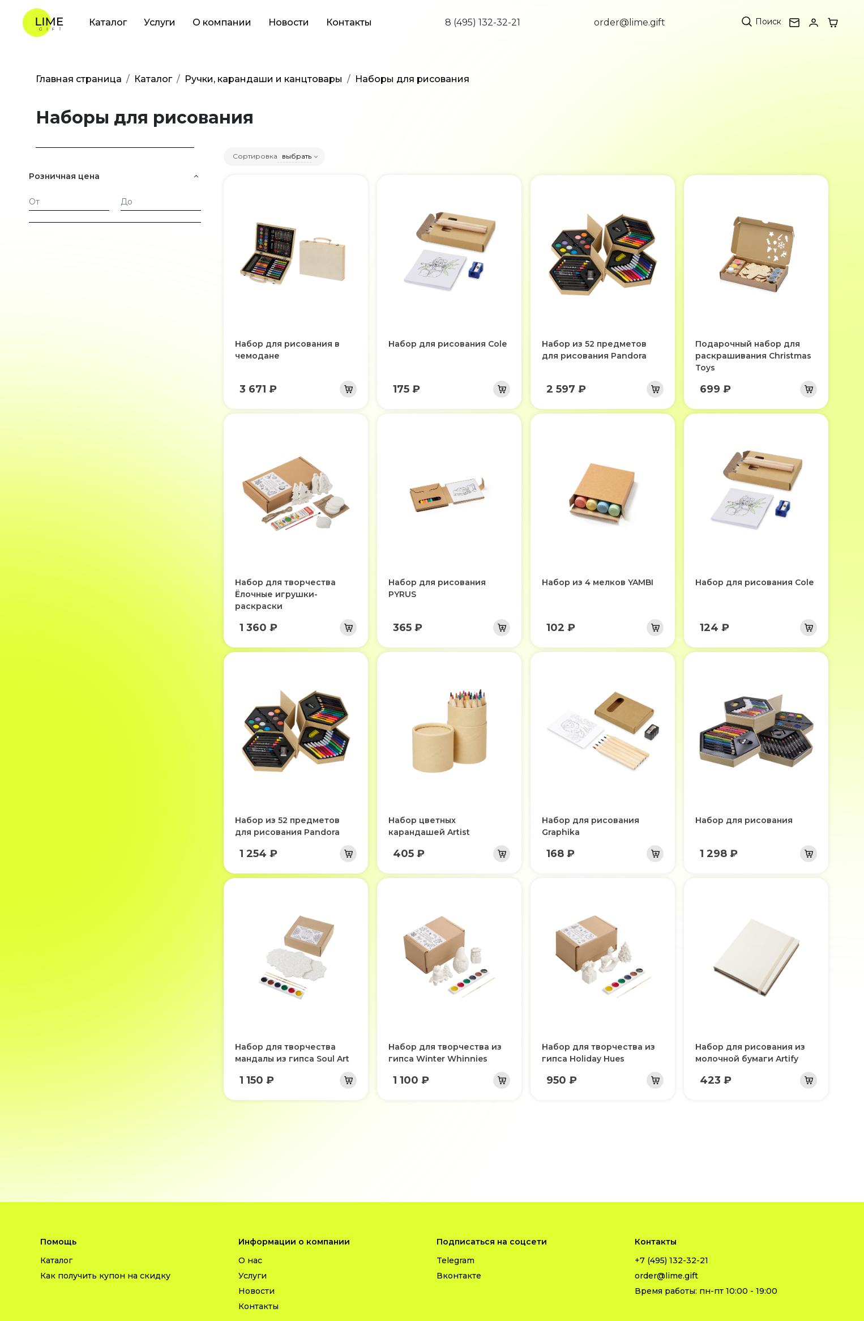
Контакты (349, 22)
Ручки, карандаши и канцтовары (264, 79)
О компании (222, 22)
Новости (288, 22)
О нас (250, 1260)
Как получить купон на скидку (105, 1276)
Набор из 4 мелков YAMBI (597, 582)
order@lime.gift (629, 22)
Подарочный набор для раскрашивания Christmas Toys (753, 356)
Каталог (108, 22)
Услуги (160, 22)
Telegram (455, 1260)
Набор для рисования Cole (447, 344)
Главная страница (79, 79)
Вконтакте (459, 1276)
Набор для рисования (744, 820)
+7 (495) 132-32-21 (671, 1260)
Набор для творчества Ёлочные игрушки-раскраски (285, 594)
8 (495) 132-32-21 (482, 22)
